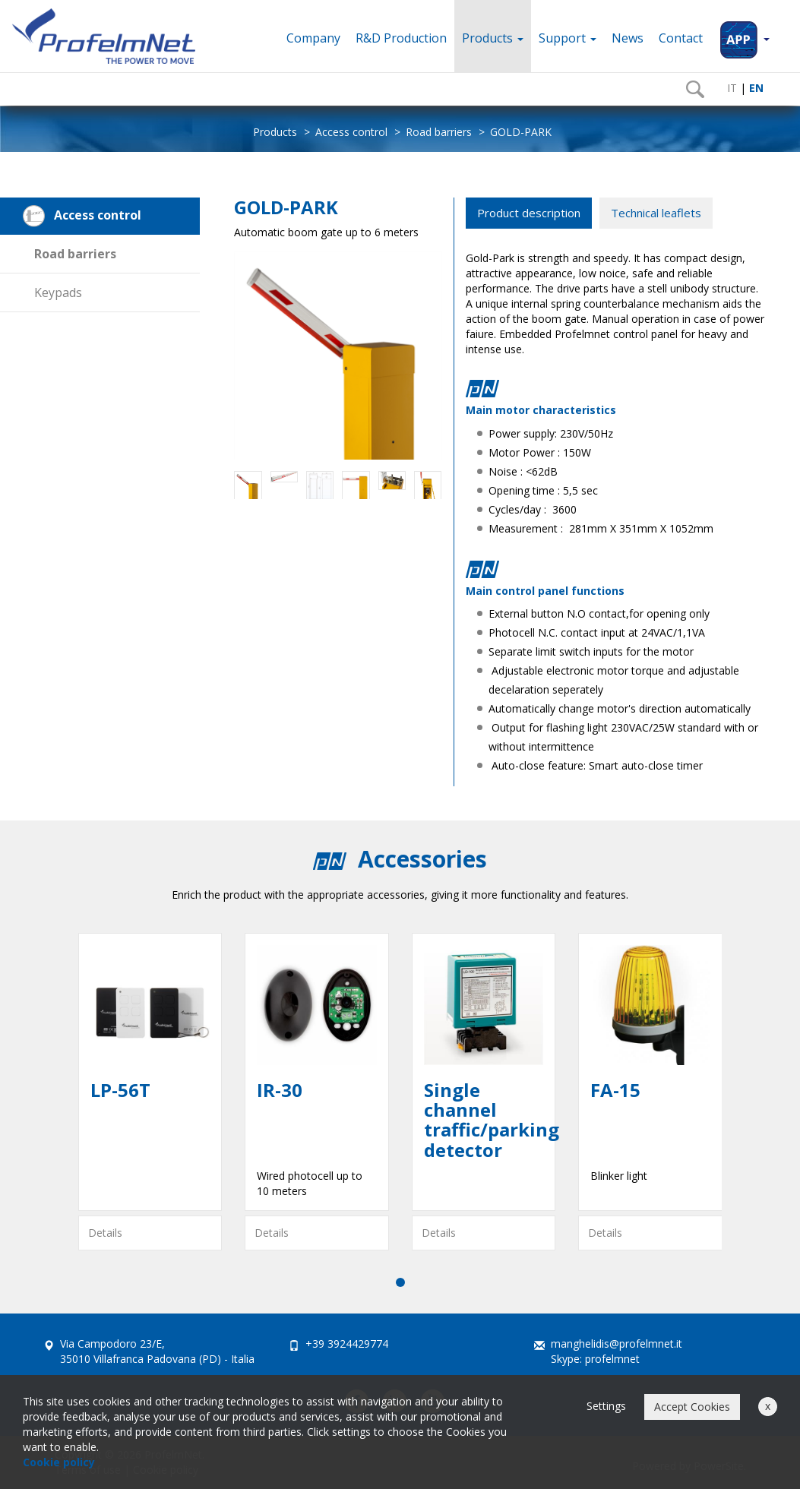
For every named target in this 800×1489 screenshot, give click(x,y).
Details (105, 1232)
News (627, 38)
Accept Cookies (692, 1406)
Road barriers (439, 132)
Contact (681, 38)
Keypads (58, 292)
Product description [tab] (528, 212)
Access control (351, 132)
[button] (743, 36)
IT (730, 88)
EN (755, 88)
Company (313, 38)
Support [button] (567, 38)
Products (492, 38)
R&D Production (401, 38)
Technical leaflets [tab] (656, 212)
